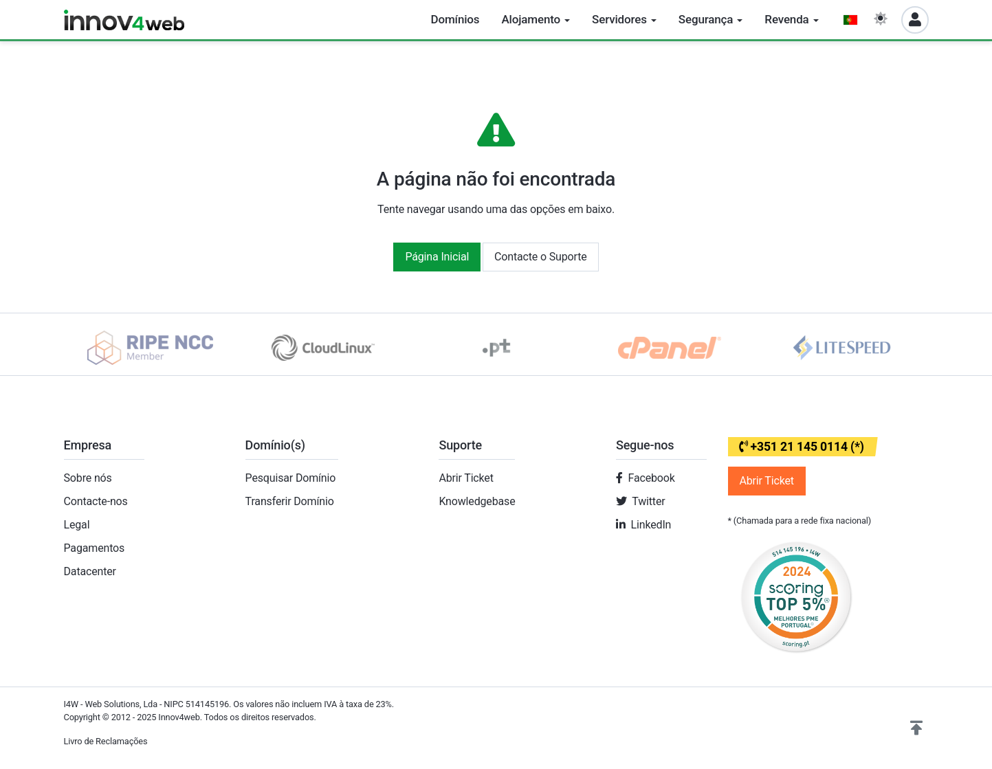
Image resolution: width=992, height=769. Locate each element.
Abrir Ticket (466, 477)
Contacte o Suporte (540, 256)
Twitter (648, 501)
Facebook (651, 477)
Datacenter (90, 571)
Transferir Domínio (289, 501)
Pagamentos (94, 548)
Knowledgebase (477, 501)
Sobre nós (88, 477)
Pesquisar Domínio (290, 477)
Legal (77, 524)
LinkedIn (651, 524)
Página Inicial (437, 256)
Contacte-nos (96, 501)
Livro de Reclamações (106, 741)
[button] (916, 728)
